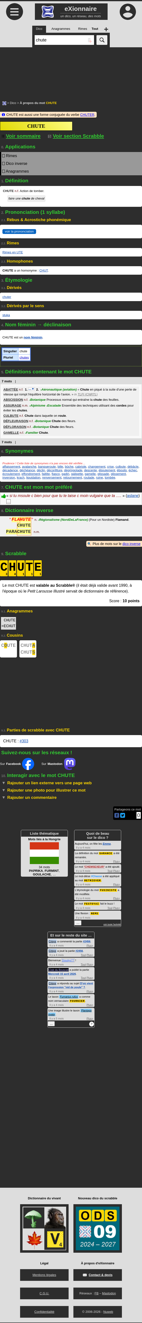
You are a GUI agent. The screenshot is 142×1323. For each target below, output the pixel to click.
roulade (89, 477)
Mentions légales (44, 1275)
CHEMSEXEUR (94, 868)
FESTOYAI (91, 904)
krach (20, 477)
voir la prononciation (19, 231)
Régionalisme (63, 520)
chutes (24, 357)
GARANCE (105, 855)
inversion (8, 477)
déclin (41, 470)
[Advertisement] (71, 71)
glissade (103, 474)
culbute (121, 466)
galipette (77, 474)
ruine (99, 477)
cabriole (80, 466)
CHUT (43, 270)
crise (110, 466)
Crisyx (52, 942)
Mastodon (109, 1294)
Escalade (53, 405)
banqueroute (47, 466)
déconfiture (54, 470)
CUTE (8, 646)
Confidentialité (44, 1312)
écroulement (11, 474)
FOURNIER (77, 1001)
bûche (69, 466)
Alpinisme (37, 405)
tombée (110, 477)
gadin (65, 474)
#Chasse (96, 877)
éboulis (122, 470)
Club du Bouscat (58, 970)
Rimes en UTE (12, 252)
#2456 (86, 942)
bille (60, 466)
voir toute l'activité (112, 925)
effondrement (31, 474)
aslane (132, 496)
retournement (72, 477)
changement (96, 466)
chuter (6, 297)
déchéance (27, 470)
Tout (109, 872)
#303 (24, 743)
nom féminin (33, 337)
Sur (17, 766)
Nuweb (108, 1312)
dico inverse (131, 544)
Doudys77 (68, 961)
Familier (31, 432)
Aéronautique (58, 389)
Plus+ (116, 863)
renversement (51, 477)
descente (90, 470)
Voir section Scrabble (76, 136)
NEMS (94, 914)
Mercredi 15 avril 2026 (62, 974)
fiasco (56, 474)
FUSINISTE (108, 891)
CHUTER (87, 115)
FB (97, 1294)
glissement (118, 474)
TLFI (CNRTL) (87, 394)
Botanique (37, 399)
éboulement (107, 470)
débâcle (133, 466)
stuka (6, 315)
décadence (10, 470)
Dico (13, 103)
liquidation (33, 477)
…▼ (31, 389)
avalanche (29, 466)
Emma (107, 845)
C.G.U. (44, 1294)
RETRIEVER (92, 882)
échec (133, 470)
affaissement (11, 466)
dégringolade (73, 470)
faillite (46, 474)
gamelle (90, 474)
